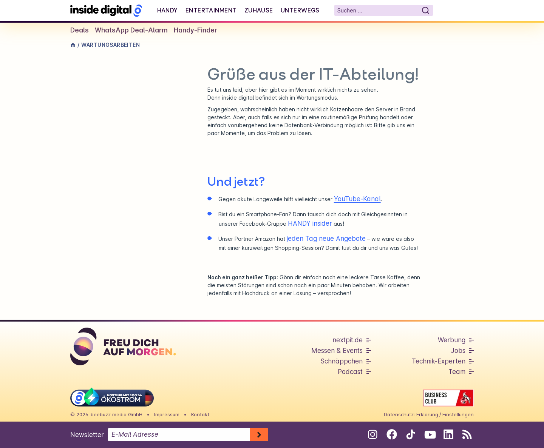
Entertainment (211, 10)
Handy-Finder (195, 30)
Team (456, 372)
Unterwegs (300, 10)
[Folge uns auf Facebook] (391, 434)
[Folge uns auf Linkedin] (448, 434)
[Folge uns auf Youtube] (429, 434)
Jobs (458, 350)
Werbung (451, 340)
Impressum (166, 414)
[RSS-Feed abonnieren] (467, 434)
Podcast (350, 372)
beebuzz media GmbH (116, 414)
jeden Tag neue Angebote (326, 238)
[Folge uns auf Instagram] (372, 434)
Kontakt (200, 414)
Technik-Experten (438, 361)
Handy (167, 10)
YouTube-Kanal (357, 199)
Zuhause (258, 10)
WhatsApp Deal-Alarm (131, 30)
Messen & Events (337, 350)
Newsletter (87, 435)
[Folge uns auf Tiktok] (410, 436)
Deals (79, 30)
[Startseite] (106, 10)
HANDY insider (310, 223)
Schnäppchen (341, 361)
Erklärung (427, 414)
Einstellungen (458, 414)
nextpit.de (347, 340)
